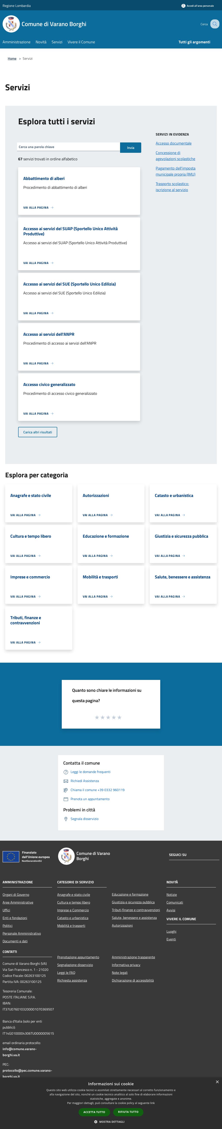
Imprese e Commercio (73, 910)
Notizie (171, 894)
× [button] (217, 1082)
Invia (130, 147)
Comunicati (174, 902)
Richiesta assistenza (72, 980)
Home (12, 58)
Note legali (120, 972)
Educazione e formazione (130, 894)
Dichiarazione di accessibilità (133, 980)
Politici (8, 925)
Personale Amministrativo (22, 933)
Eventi (171, 939)
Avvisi (170, 910)
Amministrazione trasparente (133, 957)
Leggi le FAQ (66, 972)
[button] (111, 1122)
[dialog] (111, 1103)
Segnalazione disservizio (75, 964)
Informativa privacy (126, 964)
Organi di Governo (16, 894)
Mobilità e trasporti (71, 925)
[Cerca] (214, 24)
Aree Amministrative (18, 902)
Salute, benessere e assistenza (134, 917)
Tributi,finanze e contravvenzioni (136, 909)
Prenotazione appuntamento (78, 957)
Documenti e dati (15, 941)
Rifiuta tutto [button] (128, 1112)
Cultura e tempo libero (73, 902)
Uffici (6, 910)
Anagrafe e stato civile (73, 894)
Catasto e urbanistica (72, 917)
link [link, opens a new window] (152, 1103)
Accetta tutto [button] (94, 1112)
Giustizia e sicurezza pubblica (133, 902)
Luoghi (171, 931)
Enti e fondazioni (15, 917)
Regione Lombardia (17, 5)
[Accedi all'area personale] (197, 6)
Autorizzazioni (122, 925)
